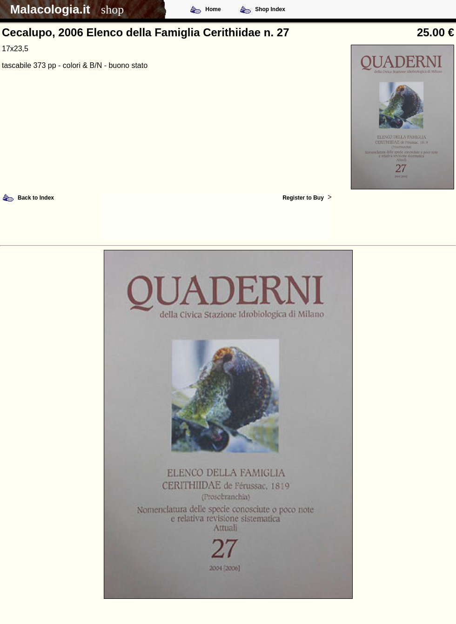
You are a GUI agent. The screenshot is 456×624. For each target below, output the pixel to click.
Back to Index (36, 198)
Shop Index (270, 9)
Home (213, 9)
